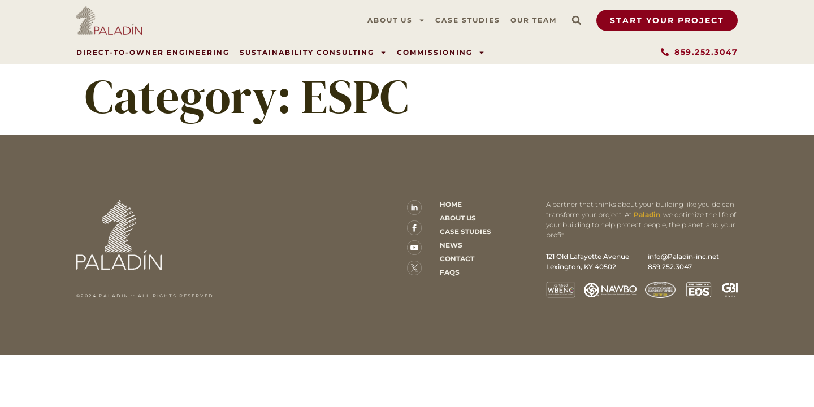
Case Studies (467, 20)
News (451, 245)
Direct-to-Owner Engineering (153, 52)
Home (451, 204)
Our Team (533, 20)
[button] (576, 20)
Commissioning (441, 52)
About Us (396, 20)
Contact (457, 258)
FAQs (450, 272)
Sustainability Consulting (313, 52)
